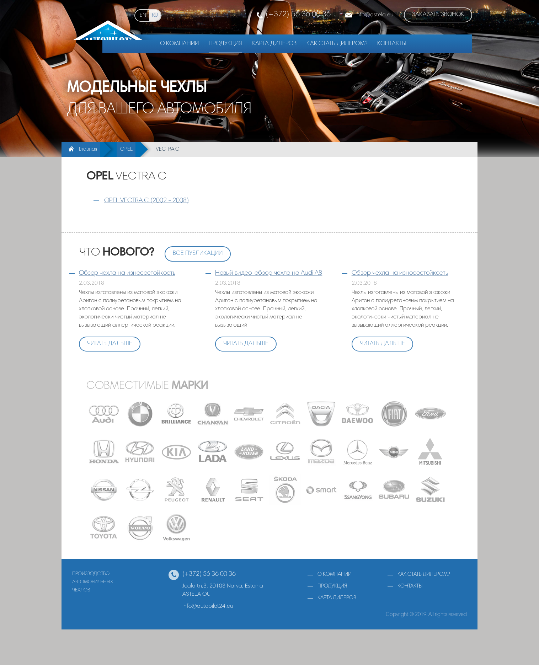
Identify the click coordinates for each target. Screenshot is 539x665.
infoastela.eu (374, 15)
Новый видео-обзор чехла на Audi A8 (268, 273)
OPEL (126, 149)
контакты (409, 586)
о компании (334, 574)
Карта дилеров (274, 44)
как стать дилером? (423, 574)
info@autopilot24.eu (207, 606)
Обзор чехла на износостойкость (127, 273)
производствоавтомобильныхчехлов (92, 582)
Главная (88, 149)
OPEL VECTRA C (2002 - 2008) (146, 201)
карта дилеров (336, 598)
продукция (332, 586)
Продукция (225, 44)
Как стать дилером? (336, 44)
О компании (179, 44)
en (143, 15)
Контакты (391, 44)
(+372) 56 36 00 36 (298, 14)
